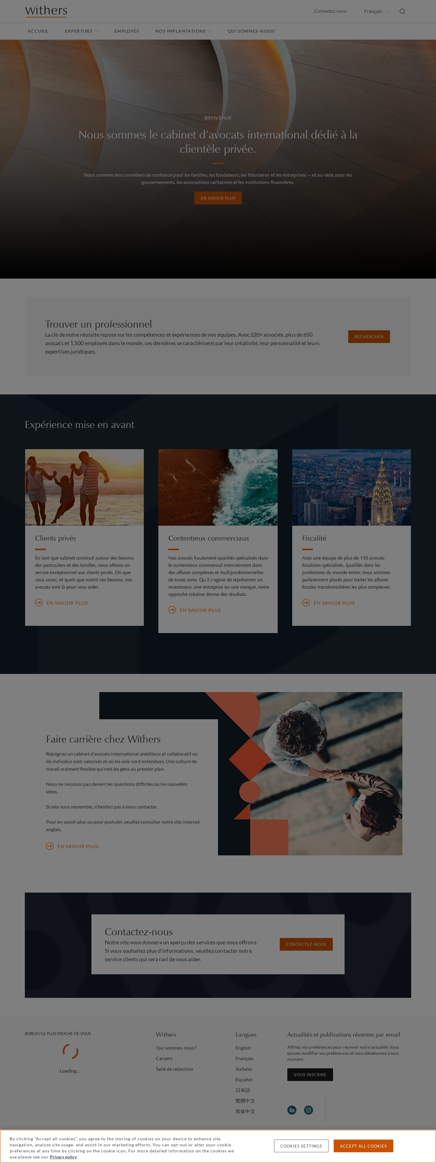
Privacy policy (63, 1156)
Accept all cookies (363, 1146)
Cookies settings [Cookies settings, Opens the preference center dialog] (301, 1146)
